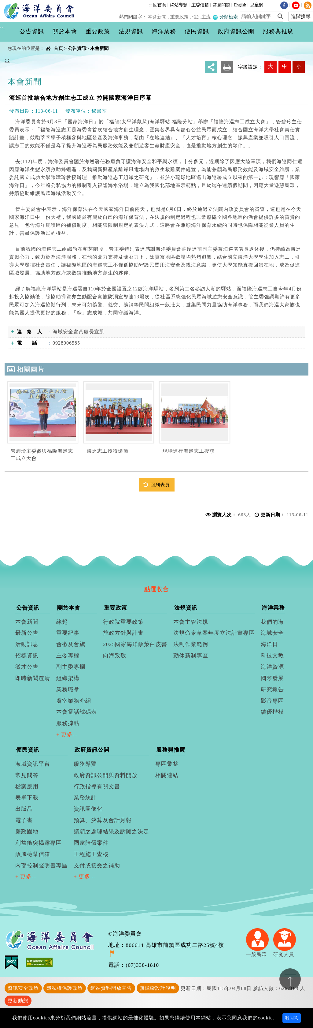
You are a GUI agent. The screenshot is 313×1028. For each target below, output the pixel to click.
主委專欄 (67, 655)
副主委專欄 (70, 667)
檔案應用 (27, 786)
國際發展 (272, 678)
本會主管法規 (190, 622)
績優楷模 (272, 712)
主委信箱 (199, 4)
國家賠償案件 (91, 843)
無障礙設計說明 (158, 988)
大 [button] (271, 66)
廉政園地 (27, 831)
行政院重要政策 (123, 622)
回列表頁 (160, 484)
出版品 (24, 809)
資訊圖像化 (88, 809)
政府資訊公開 (92, 750)
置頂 (290, 979)
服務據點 (67, 723)
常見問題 (221, 4)
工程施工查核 (91, 854)
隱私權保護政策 (64, 988)
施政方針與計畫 (123, 633)
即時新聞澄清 (32, 678)
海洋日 (269, 644)
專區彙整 (167, 764)
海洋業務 (273, 608)
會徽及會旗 (70, 644)
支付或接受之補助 (97, 865)
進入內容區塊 (15, 3)
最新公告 (27, 633)
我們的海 (272, 622)
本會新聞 (158, 16)
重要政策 (180, 16)
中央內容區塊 (20, 43)
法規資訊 (185, 608)
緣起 (62, 622)
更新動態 (18, 1000)
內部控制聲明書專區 (41, 865)
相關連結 (167, 775)
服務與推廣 (170, 750)
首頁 (58, 48)
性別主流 (202, 16)
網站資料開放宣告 (111, 988)
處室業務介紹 (73, 701)
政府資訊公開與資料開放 (106, 775)
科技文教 (272, 655)
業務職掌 (67, 689)
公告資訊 (77, 48)
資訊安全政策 (23, 988)
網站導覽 (178, 4)
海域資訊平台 (32, 764)
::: (150, 4)
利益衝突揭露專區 (38, 843)
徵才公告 (27, 667)
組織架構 (67, 678)
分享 (211, 67)
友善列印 (227, 67)
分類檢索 (225, 16)
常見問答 (27, 775)
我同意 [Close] (291, 1018)
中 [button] (284, 66)
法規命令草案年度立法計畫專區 (214, 633)
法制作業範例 (190, 644)
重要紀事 (67, 633)
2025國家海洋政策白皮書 (135, 644)
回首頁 (159, 4)
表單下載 (27, 797)
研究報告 (272, 689)
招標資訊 (27, 655)
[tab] (156, 578)
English (240, 4)
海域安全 (272, 633)
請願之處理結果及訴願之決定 (111, 831)
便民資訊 (27, 750)
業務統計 (85, 797)
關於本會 (68, 608)
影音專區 (272, 701)
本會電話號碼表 (76, 712)
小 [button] (298, 66)
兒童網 (256, 4)
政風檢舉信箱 (32, 854)
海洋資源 (272, 667)
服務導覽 (85, 764)
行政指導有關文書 (97, 786)
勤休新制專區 (190, 655)
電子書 (24, 820)
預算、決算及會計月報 (103, 820)
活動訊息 (27, 644)
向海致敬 (114, 655)
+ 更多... (67, 734)
